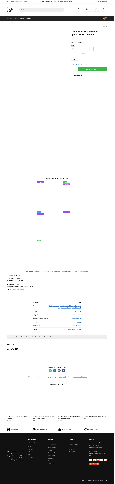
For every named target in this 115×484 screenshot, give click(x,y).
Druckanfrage (51, 463)
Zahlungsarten (52, 447)
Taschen (78, 322)
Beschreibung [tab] (29, 271)
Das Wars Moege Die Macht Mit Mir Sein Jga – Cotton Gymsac (69, 417)
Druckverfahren (52, 461)
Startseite (10, 22)
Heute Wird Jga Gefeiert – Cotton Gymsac (95, 416)
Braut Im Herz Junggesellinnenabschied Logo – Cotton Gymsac (44, 417)
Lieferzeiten (51, 442)
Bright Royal (63, 306)
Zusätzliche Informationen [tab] (42, 271)
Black (50, 306)
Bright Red (78, 308)
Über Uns (30, 449)
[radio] (73, 49)
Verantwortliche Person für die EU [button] (28, 336)
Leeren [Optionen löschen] (72, 61)
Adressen (71, 447)
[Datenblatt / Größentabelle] (79, 65)
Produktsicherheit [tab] (83, 271)
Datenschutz (31, 457)
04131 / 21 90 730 (95, 445)
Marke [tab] (75, 271)
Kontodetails (72, 449)
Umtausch (50, 458)
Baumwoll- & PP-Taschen (74, 329)
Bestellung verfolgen (74, 444)
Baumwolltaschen (76, 325)
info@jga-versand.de (95, 447)
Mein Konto (87, 10)
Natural (69, 308)
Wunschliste (96, 10)
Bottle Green (55, 306)
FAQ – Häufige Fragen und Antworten (34, 443)
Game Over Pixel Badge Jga (80, 377)
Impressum (30, 460)
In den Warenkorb (92, 69)
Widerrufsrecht (31, 452)
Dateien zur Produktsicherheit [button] (45, 336)
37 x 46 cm (78, 311)
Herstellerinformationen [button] (14, 336)
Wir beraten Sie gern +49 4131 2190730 (18, 1)
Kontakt (30, 446)
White (73, 308)
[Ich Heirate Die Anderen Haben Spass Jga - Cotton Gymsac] (106, 26)
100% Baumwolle (76, 318)
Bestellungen (72, 442)
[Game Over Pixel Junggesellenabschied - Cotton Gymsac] (104, 26)
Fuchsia (76, 306)
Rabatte (50, 450)
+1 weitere (82, 53)
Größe (72, 57)
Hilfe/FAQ (96, 442)
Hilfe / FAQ (78, 10)
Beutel (24, 22)
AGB (29, 454)
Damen (14, 22)
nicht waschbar (77, 315)
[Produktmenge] (73, 69)
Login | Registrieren (101, 1)
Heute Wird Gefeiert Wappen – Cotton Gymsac (17, 417)
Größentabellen (52, 452)
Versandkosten (82, 40)
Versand (102, 442)
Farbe (72, 45)
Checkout (104, 10)
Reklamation (51, 455)
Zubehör (19, 22)
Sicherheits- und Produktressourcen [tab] (61, 271)
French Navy (69, 306)
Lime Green (64, 308)
